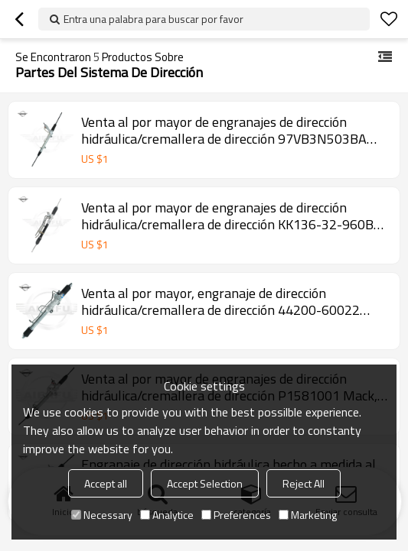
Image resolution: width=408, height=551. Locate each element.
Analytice (167, 515)
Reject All (303, 483)
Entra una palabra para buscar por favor (153, 19)
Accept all (105, 483)
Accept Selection (205, 483)
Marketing (308, 515)
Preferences (236, 515)
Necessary (101, 515)
